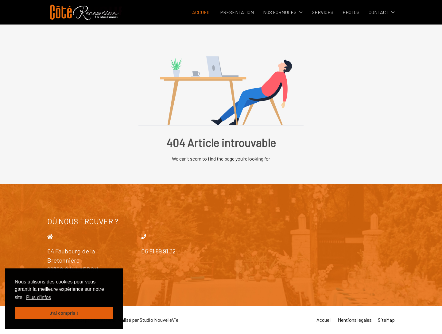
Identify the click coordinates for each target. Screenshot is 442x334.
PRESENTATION (237, 12)
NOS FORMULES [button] (283, 12)
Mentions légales (355, 320)
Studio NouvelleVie (159, 320)
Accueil (324, 320)
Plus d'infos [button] (38, 297)
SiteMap (386, 320)
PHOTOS (351, 12)
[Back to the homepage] (84, 12)
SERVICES (322, 12)
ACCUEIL (201, 12)
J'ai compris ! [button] (64, 313)
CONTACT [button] (382, 12)
